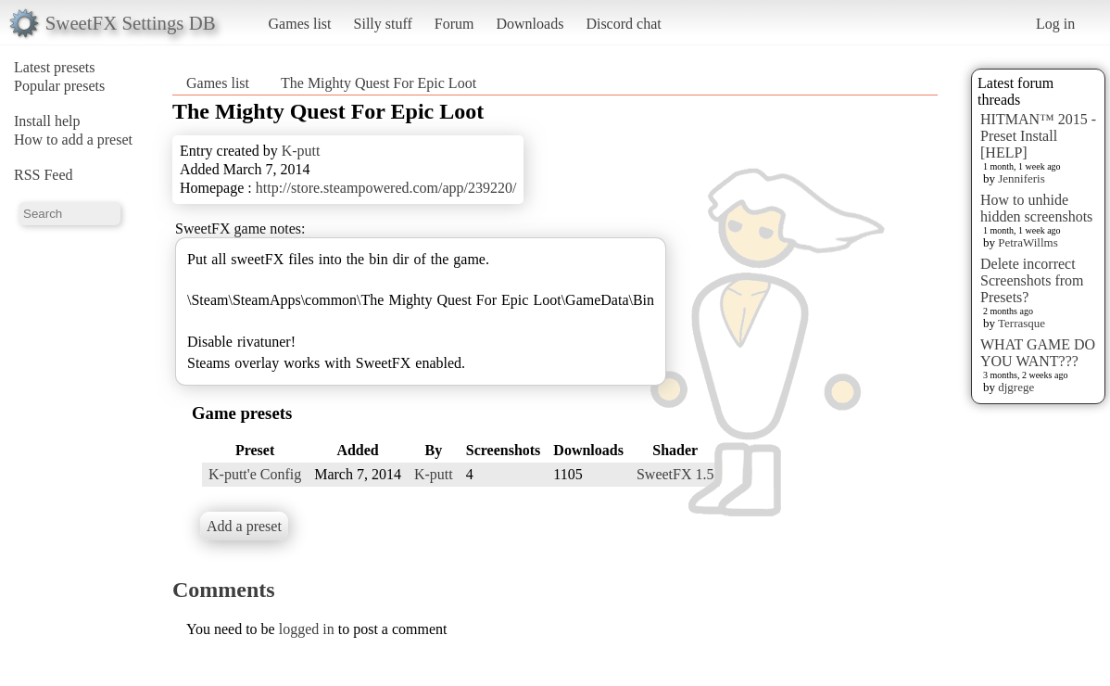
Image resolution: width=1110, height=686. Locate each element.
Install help (47, 121)
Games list (300, 24)
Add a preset (244, 526)
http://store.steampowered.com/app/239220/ (386, 188)
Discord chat (623, 24)
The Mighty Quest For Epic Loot (378, 83)
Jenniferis (1021, 178)
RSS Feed (43, 175)
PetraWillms (1027, 242)
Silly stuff (383, 24)
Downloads (529, 24)
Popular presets (59, 86)
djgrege (1016, 387)
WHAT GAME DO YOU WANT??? (1037, 353)
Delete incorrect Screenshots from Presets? (1032, 280)
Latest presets (54, 67)
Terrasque (1021, 323)
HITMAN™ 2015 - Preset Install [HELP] (1038, 135)
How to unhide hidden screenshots (1036, 208)
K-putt (301, 151)
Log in (1055, 24)
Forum (454, 24)
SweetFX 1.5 (675, 474)
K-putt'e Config (254, 474)
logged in (306, 629)
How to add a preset (73, 139)
